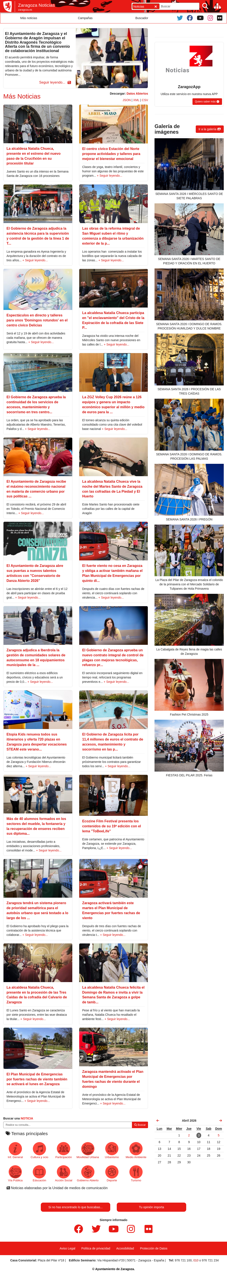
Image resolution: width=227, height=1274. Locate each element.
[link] (158, 1120)
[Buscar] (205, 6)
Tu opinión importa (151, 1207)
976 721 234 (210, 1260)
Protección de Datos (153, 1248)
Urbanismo (112, 1150)
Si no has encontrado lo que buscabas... (75, 1207)
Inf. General (15, 1150)
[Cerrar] (155, 6)
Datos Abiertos (137, 93)
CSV (145, 100)
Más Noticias (22, 96)
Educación (39, 1173)
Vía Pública (15, 1173)
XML (136, 100)
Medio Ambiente (136, 1150)
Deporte (111, 1173)
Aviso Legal (67, 1248)
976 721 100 (183, 1260)
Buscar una (18, 1118)
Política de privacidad (95, 1248)
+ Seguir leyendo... (109, 175)
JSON (127, 100)
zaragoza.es (25, 9)
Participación (63, 1150)
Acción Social (63, 1173)
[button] (54, 83)
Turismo (136, 1173)
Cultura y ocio (39, 1150)
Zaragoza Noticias (36, 5)
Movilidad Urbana (88, 1150)
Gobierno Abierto (88, 1173)
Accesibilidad (125, 1248)
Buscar (140, 1124)
